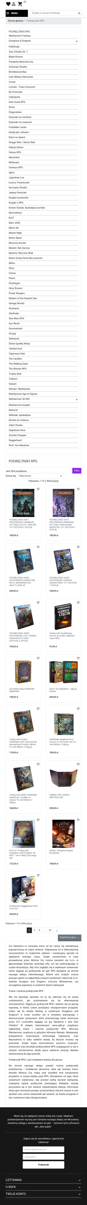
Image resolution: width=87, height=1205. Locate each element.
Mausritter (14, 157)
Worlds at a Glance (19, 420)
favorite (8, 4)
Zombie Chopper (17, 435)
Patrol (12, 278)
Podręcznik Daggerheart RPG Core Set (23, 907)
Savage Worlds (16, 303)
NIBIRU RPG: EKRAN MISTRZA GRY (59, 796)
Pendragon (14, 283)
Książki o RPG (16, 202)
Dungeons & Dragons (20, 40)
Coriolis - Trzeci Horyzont (22, 87)
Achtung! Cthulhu (18, 66)
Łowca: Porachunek (19, 182)
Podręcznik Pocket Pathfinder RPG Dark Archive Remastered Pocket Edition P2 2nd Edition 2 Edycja (23, 743)
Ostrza (12, 273)
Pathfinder (14, 46)
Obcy (11, 268)
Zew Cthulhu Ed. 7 (18, 51)
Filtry (76, 470)
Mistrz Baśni (15, 238)
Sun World (14, 323)
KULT (11, 217)
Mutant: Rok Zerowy (19, 248)
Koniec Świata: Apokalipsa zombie (27, 207)
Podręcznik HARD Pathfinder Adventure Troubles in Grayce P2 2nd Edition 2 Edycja (23, 798)
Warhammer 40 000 (19, 399)
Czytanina (14, 1180)
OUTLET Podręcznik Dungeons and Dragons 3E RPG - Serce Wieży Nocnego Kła (23, 854)
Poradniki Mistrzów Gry (21, 61)
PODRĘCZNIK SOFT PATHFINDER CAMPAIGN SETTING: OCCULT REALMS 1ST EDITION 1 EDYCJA (22, 523)
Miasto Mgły (15, 232)
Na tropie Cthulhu (18, 187)
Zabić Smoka (16, 425)
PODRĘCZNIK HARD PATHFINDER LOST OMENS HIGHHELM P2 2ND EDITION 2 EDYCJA (22, 637)
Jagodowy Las (16, 177)
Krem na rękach (17, 137)
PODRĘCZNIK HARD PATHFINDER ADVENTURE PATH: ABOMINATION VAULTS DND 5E (22, 581)
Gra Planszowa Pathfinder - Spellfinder (22, 690)
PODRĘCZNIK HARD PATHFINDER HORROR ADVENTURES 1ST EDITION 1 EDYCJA (63, 581)
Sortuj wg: (11, 475)
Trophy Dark (15, 373)
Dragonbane (15, 112)
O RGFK (11, 1187)
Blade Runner (16, 56)
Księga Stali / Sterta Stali (22, 142)
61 (50, 930)
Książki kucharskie (18, 197)
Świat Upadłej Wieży (19, 343)
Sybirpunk (14, 338)
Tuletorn (13, 378)
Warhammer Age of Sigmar (23, 394)
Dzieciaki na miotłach (20, 117)
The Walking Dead (18, 363)
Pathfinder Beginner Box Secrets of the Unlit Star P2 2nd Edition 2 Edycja (62, 742)
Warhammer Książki (19, 405)
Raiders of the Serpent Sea (23, 298)
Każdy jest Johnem (19, 132)
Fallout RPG (15, 152)
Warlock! (13, 410)
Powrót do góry (69, 937)
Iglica (11, 172)
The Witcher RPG (18, 368)
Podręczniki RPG (19, 31)
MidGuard (14, 162)
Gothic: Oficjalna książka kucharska (61, 851)
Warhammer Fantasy (20, 35)
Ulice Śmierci (15, 288)
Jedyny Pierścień (18, 192)
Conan (12, 82)
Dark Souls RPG (17, 102)
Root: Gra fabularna (19, 445)
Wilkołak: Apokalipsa (20, 415)
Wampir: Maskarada (19, 389)
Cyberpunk (14, 97)
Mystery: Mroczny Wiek (21, 253)
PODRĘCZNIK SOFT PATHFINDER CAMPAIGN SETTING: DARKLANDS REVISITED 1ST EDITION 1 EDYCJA (62, 524)
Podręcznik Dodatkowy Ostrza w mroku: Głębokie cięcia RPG (62, 636)
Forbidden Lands (17, 127)
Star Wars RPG (16, 318)
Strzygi (12, 333)
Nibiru (12, 263)
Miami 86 (14, 227)
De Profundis (15, 92)
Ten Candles (15, 358)
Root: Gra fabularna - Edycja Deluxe (63, 690)
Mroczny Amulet (17, 243)
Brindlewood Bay (17, 71)
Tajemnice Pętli (17, 353)
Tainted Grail (15, 348)
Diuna (12, 107)
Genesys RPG (16, 167)
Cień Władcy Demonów (21, 76)
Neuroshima (15, 212)
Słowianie (14, 308)
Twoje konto (16, 1194)
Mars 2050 (14, 222)
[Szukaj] (56, 13)
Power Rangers (17, 293)
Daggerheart (15, 440)
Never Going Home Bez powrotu (25, 258)
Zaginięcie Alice (17, 430)
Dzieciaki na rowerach (20, 122)
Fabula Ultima (16, 147)
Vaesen (13, 383)
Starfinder (14, 313)
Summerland (15, 328)
